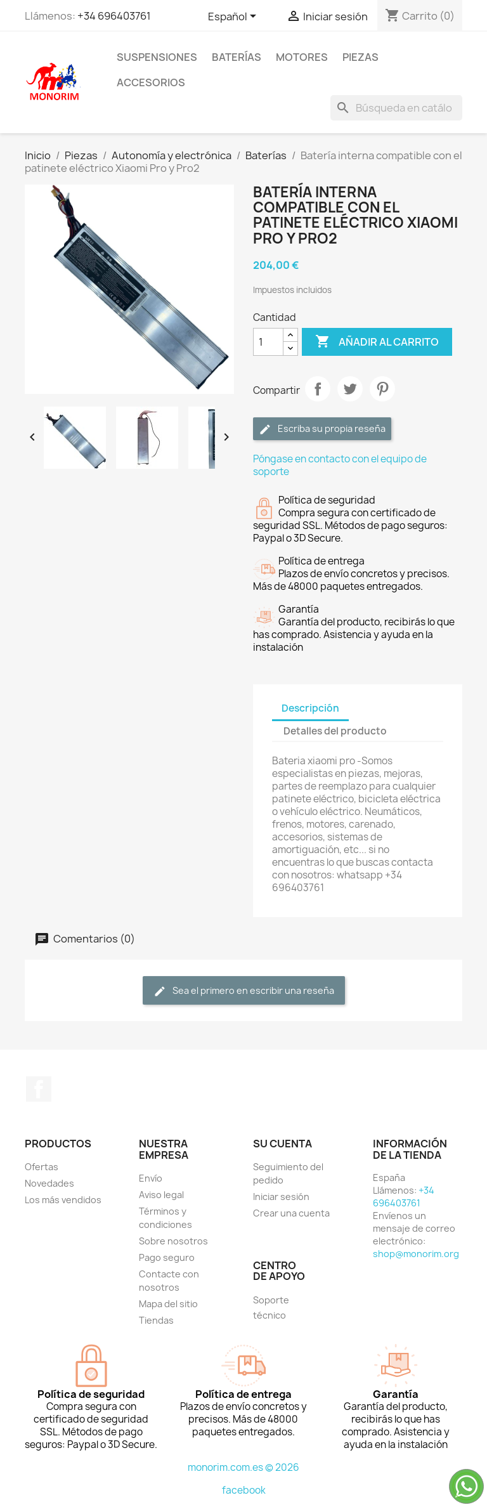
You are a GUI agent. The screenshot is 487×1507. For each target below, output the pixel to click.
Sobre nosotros (173, 1241)
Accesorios (151, 82)
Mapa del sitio (168, 1304)
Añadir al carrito (377, 342)
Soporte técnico (271, 1307)
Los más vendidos (63, 1200)
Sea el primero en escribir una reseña (243, 991)
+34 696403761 (114, 16)
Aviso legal (161, 1195)
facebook (244, 1490)
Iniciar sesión (281, 1197)
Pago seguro (167, 1257)
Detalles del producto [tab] (335, 731)
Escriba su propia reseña (322, 429)
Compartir (317, 388)
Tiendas (156, 1320)
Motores (302, 57)
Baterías (236, 57)
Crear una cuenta (291, 1213)
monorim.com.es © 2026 (243, 1467)
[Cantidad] (268, 342)
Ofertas (41, 1167)
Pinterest (382, 388)
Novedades (49, 1183)
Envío (150, 1178)
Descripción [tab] (310, 708)
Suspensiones (157, 57)
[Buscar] (396, 108)
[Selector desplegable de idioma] (234, 17)
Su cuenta (282, 1144)
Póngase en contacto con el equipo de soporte (340, 465)
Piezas (360, 57)
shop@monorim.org (416, 1254)
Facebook (38, 1089)
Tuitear (350, 388)
